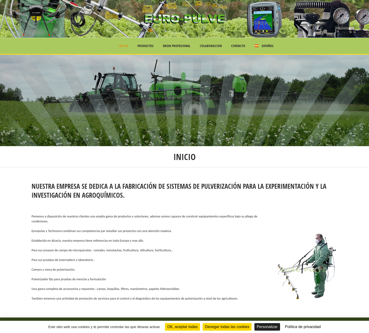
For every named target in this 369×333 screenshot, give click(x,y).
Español (264, 45)
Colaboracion (211, 45)
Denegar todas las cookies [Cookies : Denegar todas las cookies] (227, 327)
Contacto (238, 45)
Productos (145, 45)
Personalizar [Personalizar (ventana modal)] (267, 327)
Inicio (123, 45)
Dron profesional (176, 45)
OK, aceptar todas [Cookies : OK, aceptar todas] (182, 327)
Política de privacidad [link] (303, 327)
